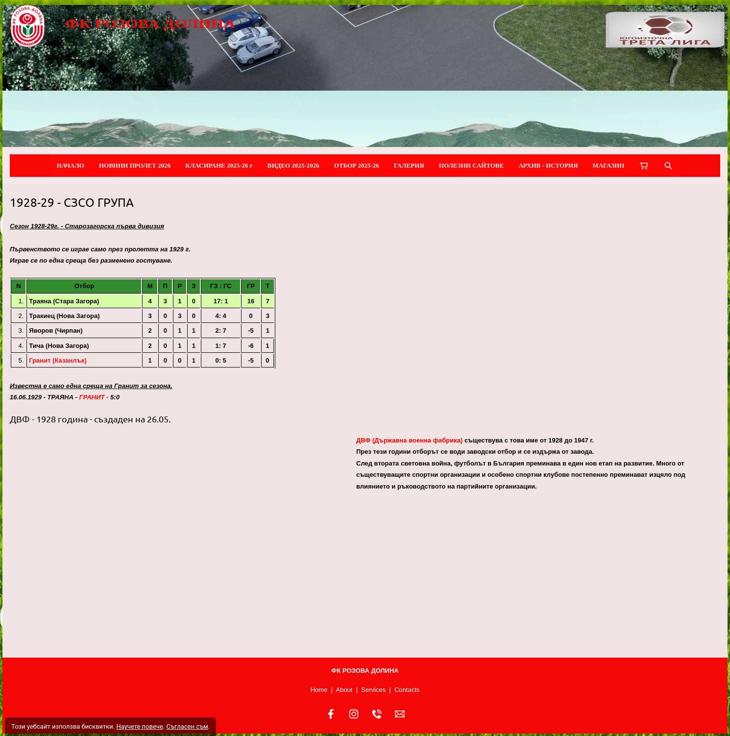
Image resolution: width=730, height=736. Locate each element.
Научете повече (139, 726)
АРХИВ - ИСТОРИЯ (548, 165)
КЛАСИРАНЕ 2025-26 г (219, 165)
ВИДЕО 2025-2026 (293, 165)
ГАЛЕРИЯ (409, 165)
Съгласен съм (187, 726)
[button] (179, 542)
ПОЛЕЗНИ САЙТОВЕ (471, 165)
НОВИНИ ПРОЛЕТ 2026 (134, 165)
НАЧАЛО (70, 165)
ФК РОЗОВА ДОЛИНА (150, 23)
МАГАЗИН (609, 165)
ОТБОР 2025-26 (356, 165)
